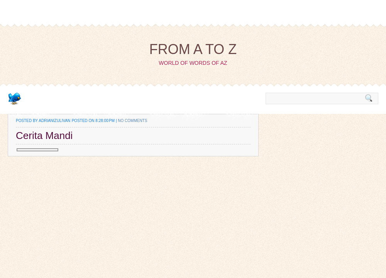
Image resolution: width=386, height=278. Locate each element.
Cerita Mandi (44, 135)
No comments (132, 121)
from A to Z (193, 49)
